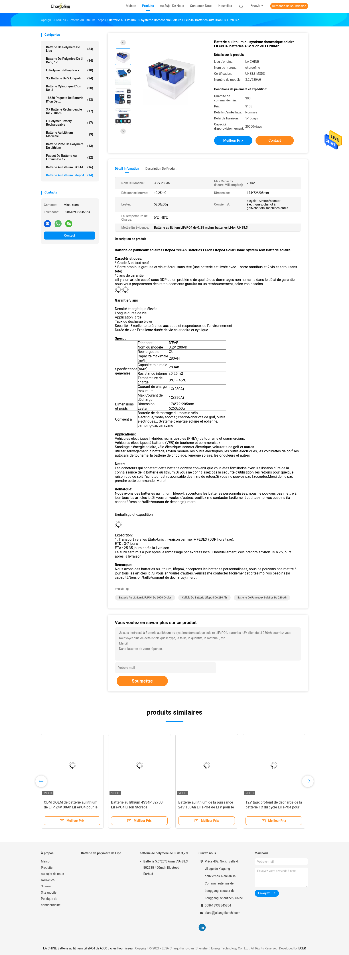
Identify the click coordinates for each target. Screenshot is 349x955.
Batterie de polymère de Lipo (69, 48)
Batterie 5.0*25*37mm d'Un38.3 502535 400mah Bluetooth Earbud (165, 868)
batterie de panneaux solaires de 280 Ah (261, 597)
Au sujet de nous (52, 874)
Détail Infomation (127, 168)
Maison (46, 861)
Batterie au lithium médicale (69, 134)
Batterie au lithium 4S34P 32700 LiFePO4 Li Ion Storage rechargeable (137, 807)
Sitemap (46, 886)
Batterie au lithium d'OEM (69, 167)
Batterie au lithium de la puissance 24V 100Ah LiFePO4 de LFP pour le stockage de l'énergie (206, 807)
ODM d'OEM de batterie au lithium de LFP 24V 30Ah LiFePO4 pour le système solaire (70, 807)
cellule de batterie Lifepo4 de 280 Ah (204, 597)
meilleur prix (233, 140)
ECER (302, 948)
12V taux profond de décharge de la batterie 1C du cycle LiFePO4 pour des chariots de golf (274, 807)
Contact (69, 235)
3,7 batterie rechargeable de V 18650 (69, 111)
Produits (47, 867)
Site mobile (49, 892)
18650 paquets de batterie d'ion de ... (69, 99)
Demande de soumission (289, 6)
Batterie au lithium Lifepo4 (69, 175)
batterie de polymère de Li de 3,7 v (69, 60)
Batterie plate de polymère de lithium (69, 145)
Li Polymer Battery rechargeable (69, 122)
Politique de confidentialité (51, 902)
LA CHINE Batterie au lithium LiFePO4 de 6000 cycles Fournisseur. (89, 948)
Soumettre (142, 681)
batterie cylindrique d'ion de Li (69, 88)
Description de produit (160, 168)
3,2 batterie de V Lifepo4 (69, 78)
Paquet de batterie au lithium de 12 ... (69, 157)
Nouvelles (48, 880)
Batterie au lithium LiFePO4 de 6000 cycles (145, 597)
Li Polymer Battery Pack (69, 70)
